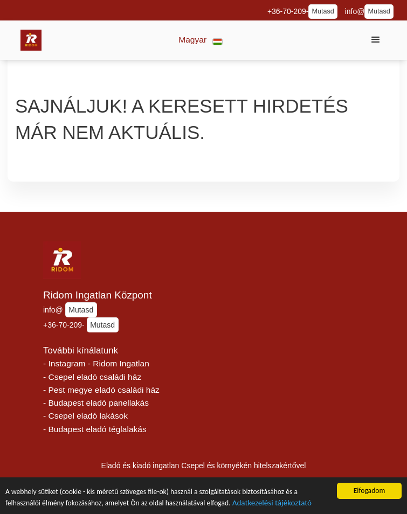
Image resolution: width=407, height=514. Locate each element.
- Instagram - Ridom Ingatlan (96, 363)
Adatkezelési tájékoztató (272, 504)
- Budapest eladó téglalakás (95, 429)
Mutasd (323, 11)
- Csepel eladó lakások (85, 415)
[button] (201, 40)
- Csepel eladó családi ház (92, 376)
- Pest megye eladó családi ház (101, 389)
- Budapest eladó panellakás (96, 402)
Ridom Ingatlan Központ (97, 295)
